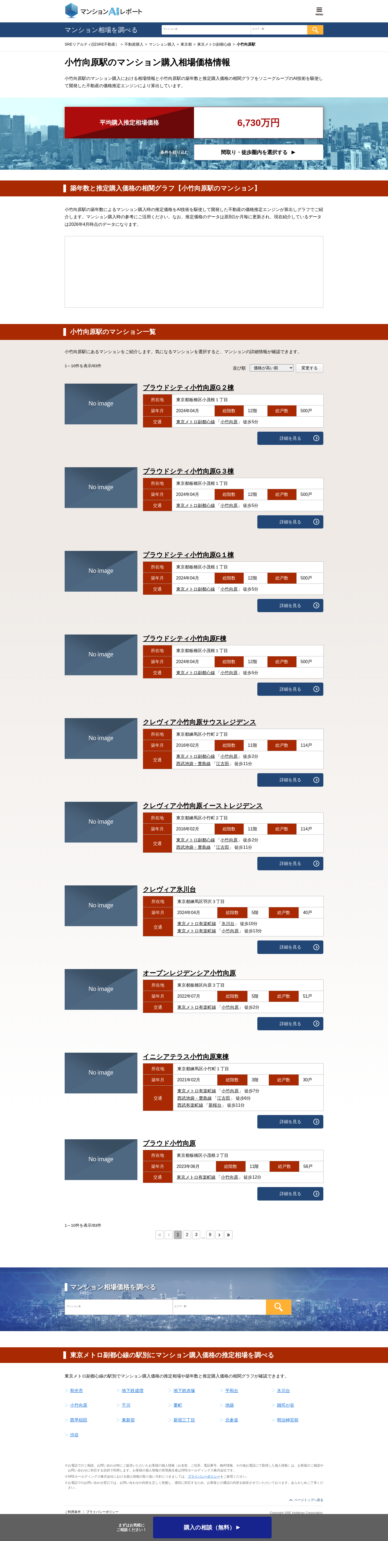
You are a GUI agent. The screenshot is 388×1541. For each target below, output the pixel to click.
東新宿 (128, 1420)
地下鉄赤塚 (184, 1390)
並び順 (239, 368)
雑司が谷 (285, 1405)
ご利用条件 (73, 1512)
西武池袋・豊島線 (193, 763)
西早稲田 (78, 1420)
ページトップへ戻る (308, 1500)
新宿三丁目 (184, 1420)
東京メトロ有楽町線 (196, 923)
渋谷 (74, 1435)
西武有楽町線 (190, 1105)
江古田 (222, 763)
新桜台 (215, 1105)
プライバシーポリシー (204, 1476)
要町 (178, 1405)
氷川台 (227, 923)
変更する (310, 368)
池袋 (229, 1405)
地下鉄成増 (132, 1390)
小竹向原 (229, 422)
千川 (126, 1405)
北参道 (231, 1420)
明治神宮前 (288, 1420)
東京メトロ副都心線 (195, 422)
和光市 (76, 1390)
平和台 (231, 1390)
